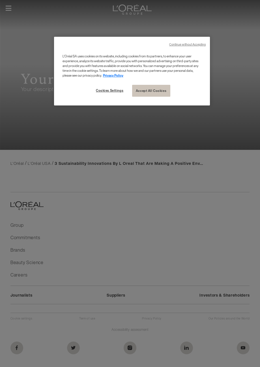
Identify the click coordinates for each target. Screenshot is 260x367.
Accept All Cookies (151, 90)
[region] (132, 71)
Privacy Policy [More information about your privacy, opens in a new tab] (113, 75)
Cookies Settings (109, 90)
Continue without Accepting (187, 44)
